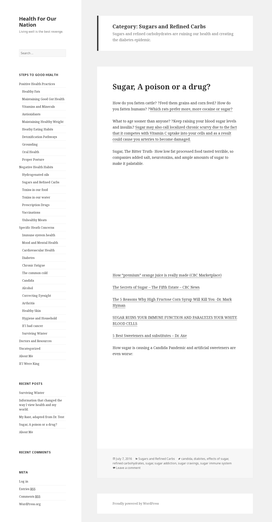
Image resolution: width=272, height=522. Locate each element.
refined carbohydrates (128, 463)
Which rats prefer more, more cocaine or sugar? (191, 109)
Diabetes (28, 258)
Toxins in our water (36, 197)
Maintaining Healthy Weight (42, 122)
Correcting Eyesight (36, 296)
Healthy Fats (31, 91)
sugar (149, 463)
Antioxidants (31, 114)
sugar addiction (165, 463)
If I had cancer (32, 326)
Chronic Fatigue (33, 265)
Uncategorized (29, 348)
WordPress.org (30, 504)
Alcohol (27, 288)
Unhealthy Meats (34, 220)
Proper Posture (33, 159)
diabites (199, 459)
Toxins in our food (35, 190)
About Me (26, 356)
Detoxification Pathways (39, 137)
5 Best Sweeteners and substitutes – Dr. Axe (150, 335)
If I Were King (29, 364)
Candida (28, 280)
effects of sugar (217, 459)
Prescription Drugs (35, 205)
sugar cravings (188, 463)
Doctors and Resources (35, 341)
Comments (29, 496)
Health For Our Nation (37, 21)
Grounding (30, 144)
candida (186, 459)
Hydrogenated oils (35, 175)
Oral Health (30, 152)
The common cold (35, 273)
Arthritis (28, 303)
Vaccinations (31, 212)
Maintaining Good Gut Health (43, 99)
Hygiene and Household (39, 318)
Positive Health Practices (37, 84)
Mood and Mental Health (40, 243)
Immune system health (38, 235)
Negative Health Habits (36, 167)
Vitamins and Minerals (38, 107)
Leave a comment (128, 468)
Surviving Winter (34, 333)
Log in (23, 481)
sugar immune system (216, 463)
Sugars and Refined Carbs (40, 182)
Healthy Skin (31, 311)
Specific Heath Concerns (36, 227)
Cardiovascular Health (38, 250)
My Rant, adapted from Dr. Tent (41, 417)
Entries (27, 489)
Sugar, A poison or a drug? (38, 424)
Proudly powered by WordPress (136, 503)
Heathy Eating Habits (37, 129)
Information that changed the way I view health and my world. (40, 404)
